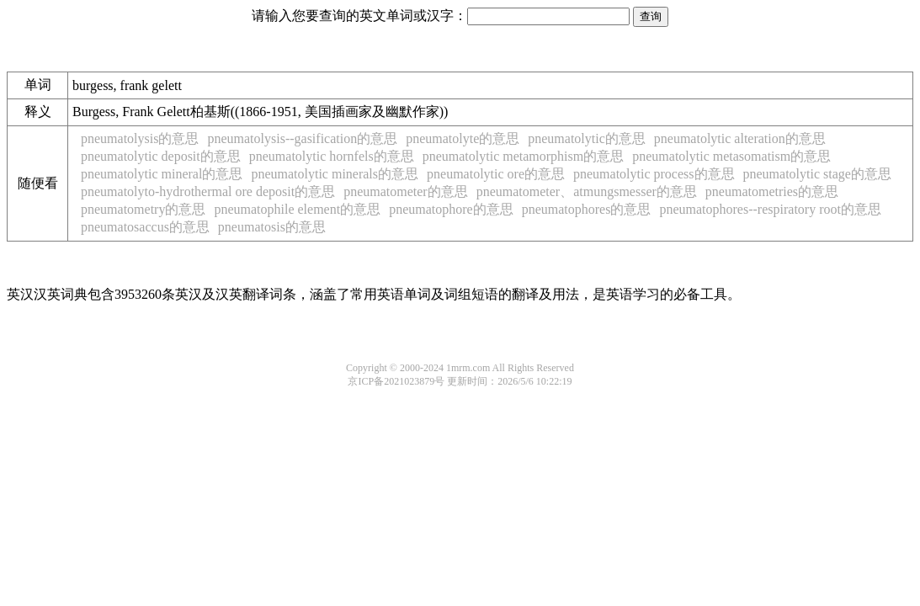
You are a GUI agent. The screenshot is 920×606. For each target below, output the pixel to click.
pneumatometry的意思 (143, 209)
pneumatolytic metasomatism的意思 (731, 156)
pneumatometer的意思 (405, 191)
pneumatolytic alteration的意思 (740, 138)
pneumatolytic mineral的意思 (161, 174)
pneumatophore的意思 (451, 209)
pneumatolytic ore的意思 (496, 174)
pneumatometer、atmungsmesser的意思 (586, 191)
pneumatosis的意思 (272, 227)
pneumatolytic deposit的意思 (161, 156)
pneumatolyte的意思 (462, 138)
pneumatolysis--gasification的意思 (302, 138)
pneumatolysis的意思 (140, 138)
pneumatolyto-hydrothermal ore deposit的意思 (208, 191)
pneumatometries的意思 (771, 191)
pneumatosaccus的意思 (145, 227)
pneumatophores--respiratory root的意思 (769, 209)
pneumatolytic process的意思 (654, 174)
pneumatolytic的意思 (587, 138)
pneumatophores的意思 (586, 209)
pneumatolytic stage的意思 (817, 174)
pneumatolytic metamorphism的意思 (524, 156)
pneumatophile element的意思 (297, 209)
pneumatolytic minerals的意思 (334, 174)
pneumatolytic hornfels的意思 (331, 156)
